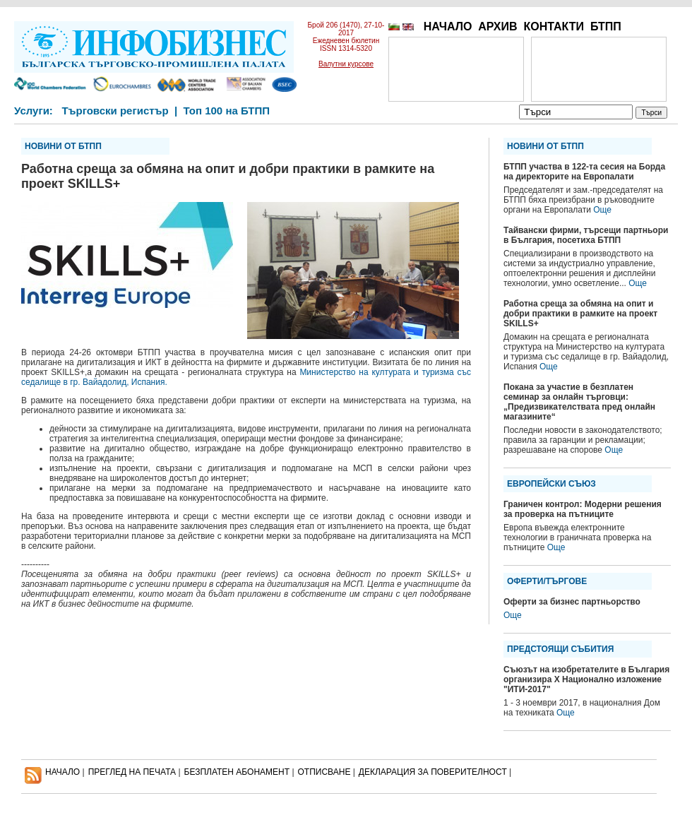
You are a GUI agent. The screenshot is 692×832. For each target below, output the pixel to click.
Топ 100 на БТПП (227, 111)
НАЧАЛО (448, 26)
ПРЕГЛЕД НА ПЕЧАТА (132, 772)
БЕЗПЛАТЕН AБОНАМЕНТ (237, 772)
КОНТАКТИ (553, 26)
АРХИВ (497, 26)
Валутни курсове (346, 64)
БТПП (605, 26)
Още (602, 210)
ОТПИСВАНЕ (324, 772)
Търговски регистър (114, 111)
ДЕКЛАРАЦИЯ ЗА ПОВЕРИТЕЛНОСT (433, 772)
